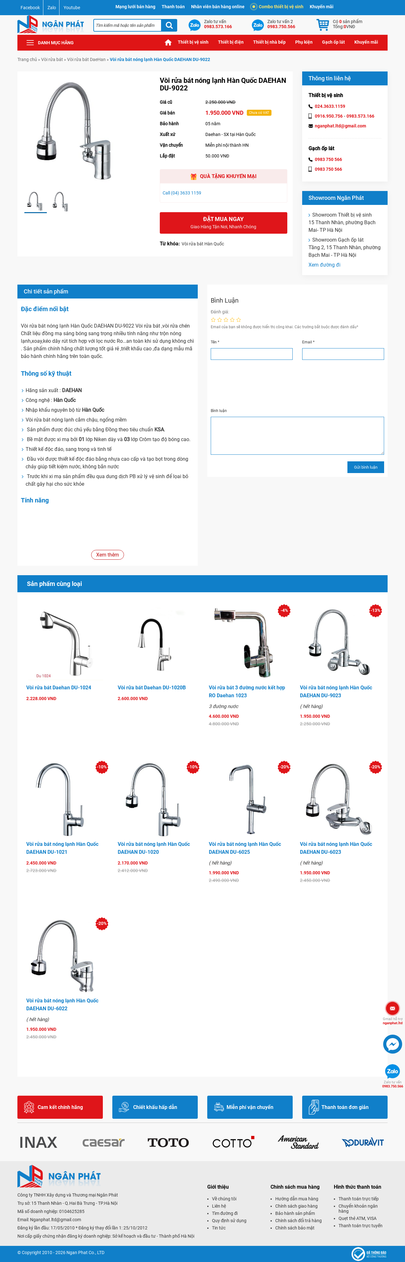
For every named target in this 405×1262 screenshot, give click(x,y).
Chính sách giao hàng (296, 1206)
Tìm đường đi (225, 1213)
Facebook (30, 7)
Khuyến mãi (321, 6)
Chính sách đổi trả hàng (298, 1220)
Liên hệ (219, 1206)
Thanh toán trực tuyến (361, 1225)
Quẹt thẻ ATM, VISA (358, 1218)
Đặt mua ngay (223, 223)
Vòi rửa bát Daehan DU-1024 (58, 688)
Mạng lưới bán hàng (135, 6)
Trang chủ (168, 42)
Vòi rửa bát (52, 59)
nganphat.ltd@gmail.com (340, 125)
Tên (215, 342)
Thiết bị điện (231, 42)
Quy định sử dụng (229, 1220)
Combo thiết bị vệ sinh (277, 6)
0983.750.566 (392, 1084)
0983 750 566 (328, 159)
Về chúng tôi (224, 1198)
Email (308, 342)
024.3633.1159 (330, 106)
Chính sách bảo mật (295, 1227)
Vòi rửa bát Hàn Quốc (203, 243)
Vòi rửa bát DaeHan (86, 59)
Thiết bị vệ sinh (193, 42)
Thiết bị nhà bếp (269, 42)
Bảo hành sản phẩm (295, 1213)
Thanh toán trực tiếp (359, 1198)
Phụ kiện (304, 42)
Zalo (51, 7)
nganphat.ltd (392, 1021)
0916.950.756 (329, 116)
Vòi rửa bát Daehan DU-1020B (152, 688)
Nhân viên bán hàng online (218, 6)
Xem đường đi (324, 265)
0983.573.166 (360, 116)
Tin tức (219, 1227)
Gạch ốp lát (333, 42)
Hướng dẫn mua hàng (296, 1198)
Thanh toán (173, 6)
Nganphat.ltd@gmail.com (55, 1219)
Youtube (72, 7)
